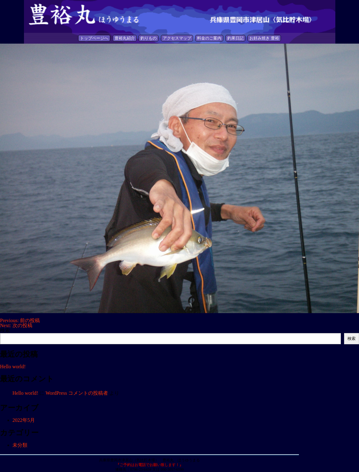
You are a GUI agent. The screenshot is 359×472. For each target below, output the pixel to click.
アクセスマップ (177, 38)
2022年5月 (23, 420)
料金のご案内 (209, 38)
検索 (5, 330)
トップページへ (94, 38)
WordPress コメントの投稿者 (76, 393)
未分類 (19, 445)
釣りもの (148, 38)
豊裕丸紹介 (125, 38)
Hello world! (13, 366)
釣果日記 (235, 38)
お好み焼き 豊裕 (264, 38)
